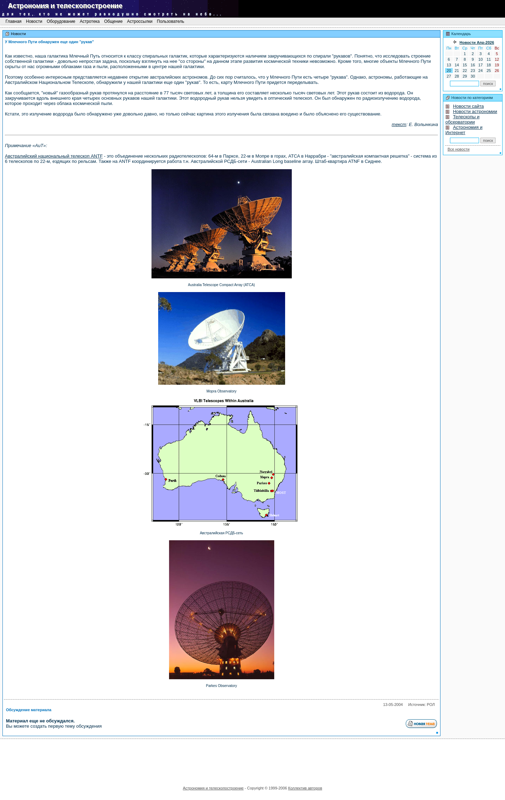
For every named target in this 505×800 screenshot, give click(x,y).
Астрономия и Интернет (464, 130)
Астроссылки (140, 21)
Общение (113, 21)
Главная (13, 21)
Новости (34, 21)
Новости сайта (468, 106)
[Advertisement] (252, 760)
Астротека (90, 21)
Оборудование (61, 21)
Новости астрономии (475, 111)
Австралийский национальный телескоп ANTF (54, 156)
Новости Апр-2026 (476, 42)
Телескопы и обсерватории (462, 119)
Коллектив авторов (305, 788)
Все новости (458, 149)
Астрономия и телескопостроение (213, 788)
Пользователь (171, 21)
